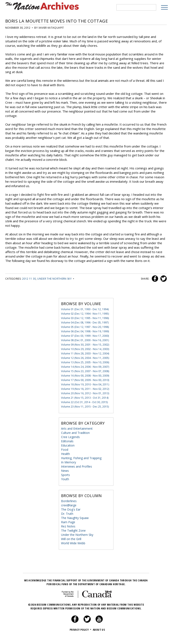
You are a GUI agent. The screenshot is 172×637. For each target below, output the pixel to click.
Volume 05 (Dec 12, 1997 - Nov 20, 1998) (85, 327)
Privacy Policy (81, 630)
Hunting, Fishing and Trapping (81, 458)
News (65, 471)
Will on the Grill (71, 539)
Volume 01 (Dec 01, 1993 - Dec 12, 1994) (85, 309)
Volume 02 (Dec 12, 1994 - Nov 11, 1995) (85, 313)
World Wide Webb (73, 543)
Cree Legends (70, 437)
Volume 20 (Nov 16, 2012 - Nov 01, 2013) (85, 393)
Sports (65, 475)
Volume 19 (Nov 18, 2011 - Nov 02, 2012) (85, 389)
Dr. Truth (67, 514)
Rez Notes (68, 526)
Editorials (67, 441)
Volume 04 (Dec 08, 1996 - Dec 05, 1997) (85, 322)
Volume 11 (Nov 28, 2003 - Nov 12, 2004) (85, 353)
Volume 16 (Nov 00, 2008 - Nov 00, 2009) (85, 375)
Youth (65, 479)
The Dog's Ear (70, 509)
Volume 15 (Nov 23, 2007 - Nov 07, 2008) (85, 371)
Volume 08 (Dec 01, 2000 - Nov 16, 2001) (85, 340)
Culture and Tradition (75, 433)
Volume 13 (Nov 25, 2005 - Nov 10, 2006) (85, 362)
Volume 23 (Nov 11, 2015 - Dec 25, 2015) (85, 406)
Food (64, 450)
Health (65, 454)
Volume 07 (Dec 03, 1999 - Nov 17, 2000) (85, 336)
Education (68, 445)
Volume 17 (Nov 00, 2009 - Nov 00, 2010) (85, 380)
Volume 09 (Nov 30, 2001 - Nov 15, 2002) (85, 344)
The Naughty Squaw (75, 518)
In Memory (68, 462)
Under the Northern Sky (54, 278)
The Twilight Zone (73, 530)
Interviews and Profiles (76, 466)
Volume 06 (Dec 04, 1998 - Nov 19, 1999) (85, 331)
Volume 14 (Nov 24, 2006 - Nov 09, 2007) (85, 367)
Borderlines (69, 501)
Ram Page (68, 522)
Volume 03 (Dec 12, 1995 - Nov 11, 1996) (85, 318)
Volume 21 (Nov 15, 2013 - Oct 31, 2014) (84, 398)
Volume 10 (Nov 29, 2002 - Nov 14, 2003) (85, 349)
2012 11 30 (29, 278)
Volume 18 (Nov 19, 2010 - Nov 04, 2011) (85, 384)
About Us (99, 630)
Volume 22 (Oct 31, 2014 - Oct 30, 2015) (84, 402)
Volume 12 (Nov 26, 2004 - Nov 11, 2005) (85, 358)
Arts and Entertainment (77, 428)
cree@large (68, 505)
